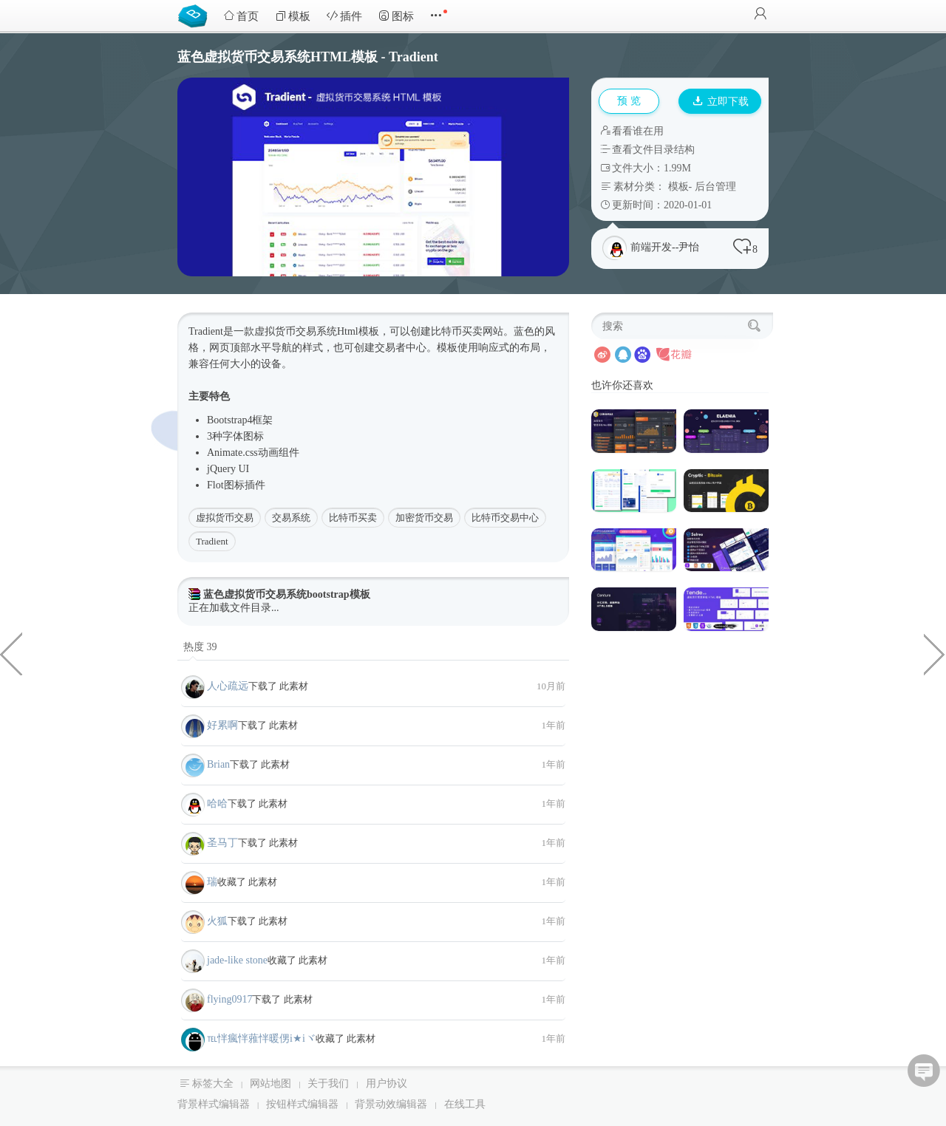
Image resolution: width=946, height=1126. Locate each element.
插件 (344, 16)
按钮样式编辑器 (302, 1104)
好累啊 (222, 725)
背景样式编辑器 (213, 1104)
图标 (396, 16)
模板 (292, 16)
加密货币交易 (424, 517)
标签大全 (213, 1083)
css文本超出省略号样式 (11, 653)
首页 (241, 16)
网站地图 (270, 1083)
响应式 (493, 347)
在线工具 (465, 1104)
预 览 (629, 100)
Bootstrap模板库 (195, 15)
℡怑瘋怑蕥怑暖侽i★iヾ (261, 1038)
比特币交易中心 (505, 517)
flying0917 (229, 999)
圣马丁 (222, 842)
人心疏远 (227, 686)
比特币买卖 (353, 517)
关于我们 (328, 1083)
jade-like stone (237, 960)
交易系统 (291, 517)
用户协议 (386, 1083)
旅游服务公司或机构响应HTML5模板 (935, 653)
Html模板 (358, 331)
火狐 (217, 921)
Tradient (212, 541)
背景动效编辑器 (391, 1104)
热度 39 (200, 646)
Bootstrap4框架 (240, 420)
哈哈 (217, 803)
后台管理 (715, 186)
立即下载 (721, 101)
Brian (218, 764)
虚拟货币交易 (224, 517)
